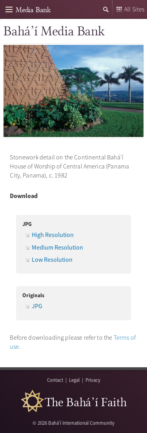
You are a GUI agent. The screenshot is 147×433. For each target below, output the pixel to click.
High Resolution (53, 235)
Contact (55, 380)
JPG (37, 306)
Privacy (92, 380)
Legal (74, 380)
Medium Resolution (57, 247)
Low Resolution (52, 259)
